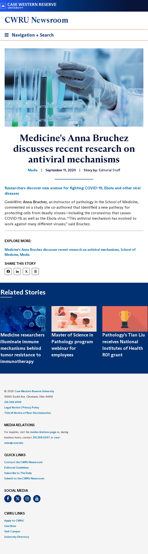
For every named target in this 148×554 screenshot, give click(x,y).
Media (25, 255)
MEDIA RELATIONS (19, 425)
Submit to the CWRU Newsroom (24, 478)
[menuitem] (74, 462)
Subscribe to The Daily (18, 473)
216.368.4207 (41, 437)
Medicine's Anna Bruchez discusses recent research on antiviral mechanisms (62, 250)
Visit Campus (12, 531)
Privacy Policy (30, 407)
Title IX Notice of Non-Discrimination (27, 413)
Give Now (10, 526)
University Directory (16, 537)
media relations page (43, 432)
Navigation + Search (28, 35)
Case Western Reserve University (34, 391)
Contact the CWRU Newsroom (23, 462)
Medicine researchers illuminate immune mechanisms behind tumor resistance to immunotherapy (22, 348)
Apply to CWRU (14, 520)
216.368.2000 (12, 402)
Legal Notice (12, 407)
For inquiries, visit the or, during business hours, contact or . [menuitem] (36, 437)
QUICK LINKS (15, 455)
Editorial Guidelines (16, 467)
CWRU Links (14, 514)
